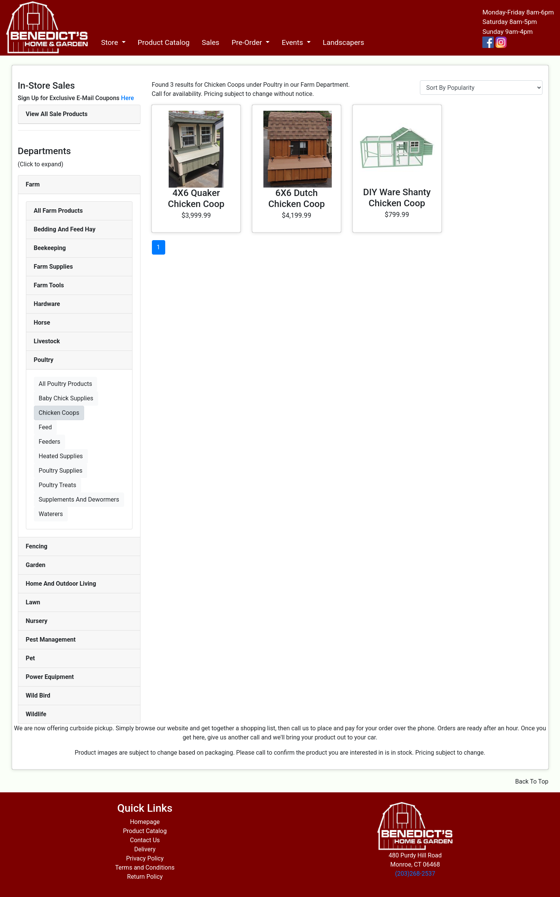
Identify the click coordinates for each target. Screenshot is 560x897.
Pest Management (51, 639)
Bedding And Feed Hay (65, 229)
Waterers (51, 514)
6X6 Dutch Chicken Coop (296, 198)
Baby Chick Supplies (66, 398)
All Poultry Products (66, 383)
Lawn (33, 602)
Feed (45, 427)
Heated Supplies (61, 456)
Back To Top (531, 781)
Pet (30, 658)
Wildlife (36, 714)
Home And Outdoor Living (61, 583)
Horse (42, 322)
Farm (33, 184)
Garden (36, 565)
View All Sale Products (57, 114)
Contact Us (145, 840)
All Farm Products (58, 210)
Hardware (47, 303)
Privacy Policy (145, 858)
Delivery (144, 849)
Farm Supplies (53, 266)
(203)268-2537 (415, 873)
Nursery (37, 621)
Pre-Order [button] (247, 42)
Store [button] (110, 42)
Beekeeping (50, 248)
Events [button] (293, 42)
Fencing (37, 546)
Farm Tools (49, 285)
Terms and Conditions (144, 867)
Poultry (44, 359)
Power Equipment (50, 676)
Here (127, 98)
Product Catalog (164, 42)
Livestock (47, 341)
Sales (210, 42)
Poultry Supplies (61, 470)
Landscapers (343, 42)
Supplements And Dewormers (79, 499)
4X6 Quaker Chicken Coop (196, 198)
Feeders (50, 441)
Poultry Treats (58, 485)
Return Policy (145, 876)
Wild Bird (38, 695)
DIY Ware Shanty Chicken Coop (397, 198)
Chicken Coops (59, 412)
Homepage (145, 821)
